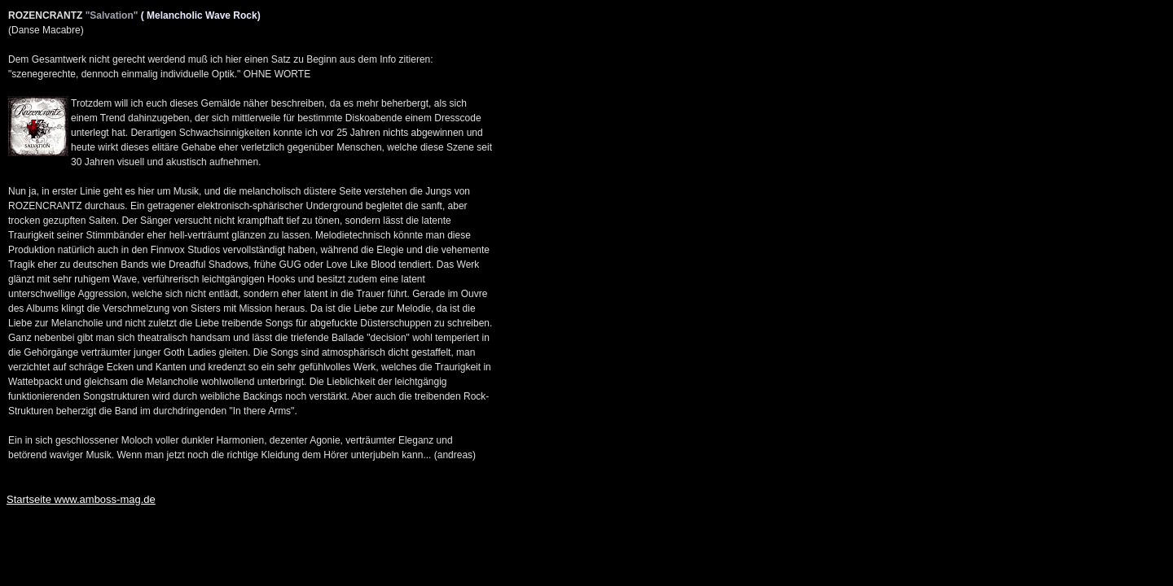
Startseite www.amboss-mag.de (81, 499)
